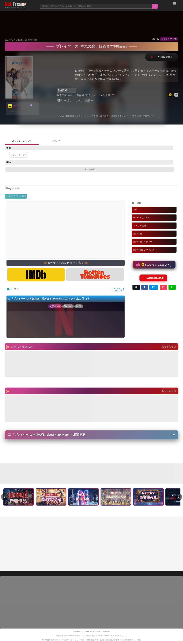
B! (153, 287)
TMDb (86, 631)
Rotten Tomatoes (102, 631)
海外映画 (104, 116)
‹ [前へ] (4, 496)
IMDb (92, 631)
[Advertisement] (91, 20)
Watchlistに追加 (153, 277)
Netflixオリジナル (74, 116)
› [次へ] (178, 496)
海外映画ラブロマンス (142, 116)
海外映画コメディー (120, 116)
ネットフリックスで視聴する (161, 57)
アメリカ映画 (91, 116)
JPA (62, 116)
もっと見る (169, 346)
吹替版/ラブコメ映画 (16, 196)
